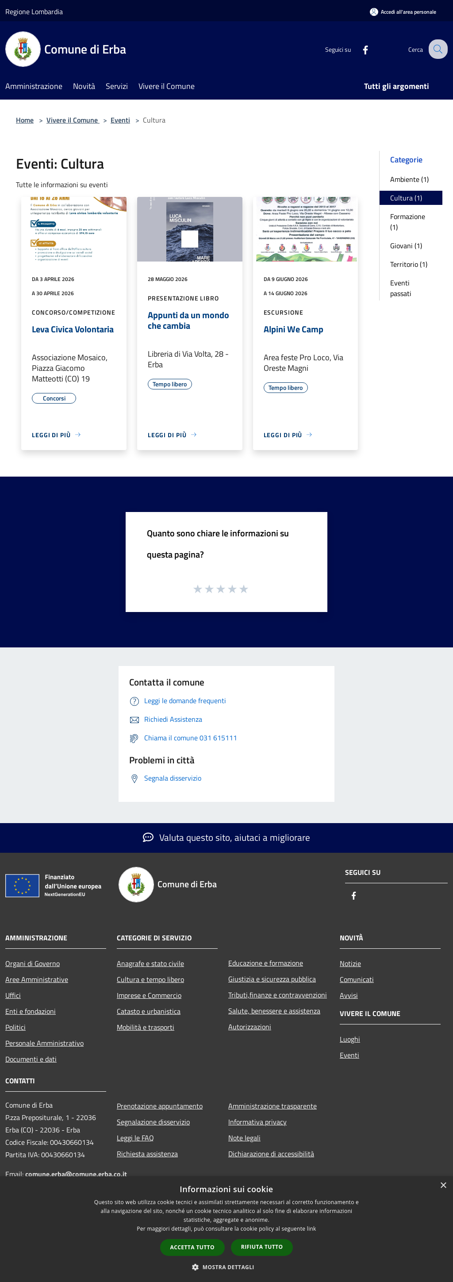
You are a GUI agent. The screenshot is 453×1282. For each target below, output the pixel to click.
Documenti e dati (31, 1059)
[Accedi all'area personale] (403, 11)
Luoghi (350, 1039)
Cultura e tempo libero (150, 979)
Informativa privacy (257, 1121)
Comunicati (357, 979)
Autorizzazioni (249, 1026)
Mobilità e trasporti (145, 1027)
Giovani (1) (406, 245)
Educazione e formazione (265, 963)
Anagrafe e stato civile (150, 963)
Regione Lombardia (34, 11)
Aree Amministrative (36, 979)
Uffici (13, 995)
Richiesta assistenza (147, 1153)
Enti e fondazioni (30, 1011)
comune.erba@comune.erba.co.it (76, 1174)
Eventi (120, 120)
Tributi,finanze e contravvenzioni (277, 994)
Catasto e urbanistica (148, 1011)
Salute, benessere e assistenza (274, 1010)
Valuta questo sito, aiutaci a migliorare (226, 837)
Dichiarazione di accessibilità (271, 1153)
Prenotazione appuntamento (160, 1106)
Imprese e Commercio (149, 995)
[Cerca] (437, 49)
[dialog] (226, 1229)
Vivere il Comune (73, 120)
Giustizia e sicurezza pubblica (272, 979)
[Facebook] (358, 49)
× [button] (443, 1185)
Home (25, 120)
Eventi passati (400, 288)
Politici (15, 1027)
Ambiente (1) (409, 179)
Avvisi (349, 995)
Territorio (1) (408, 264)
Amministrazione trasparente (272, 1106)
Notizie (350, 963)
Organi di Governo (32, 963)
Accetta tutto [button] (192, 1247)
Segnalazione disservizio (153, 1121)
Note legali (244, 1137)
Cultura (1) (406, 197)
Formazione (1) (407, 221)
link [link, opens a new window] (311, 1228)
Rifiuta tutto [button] (262, 1247)
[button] (226, 1267)
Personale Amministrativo (44, 1043)
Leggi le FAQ (135, 1137)
